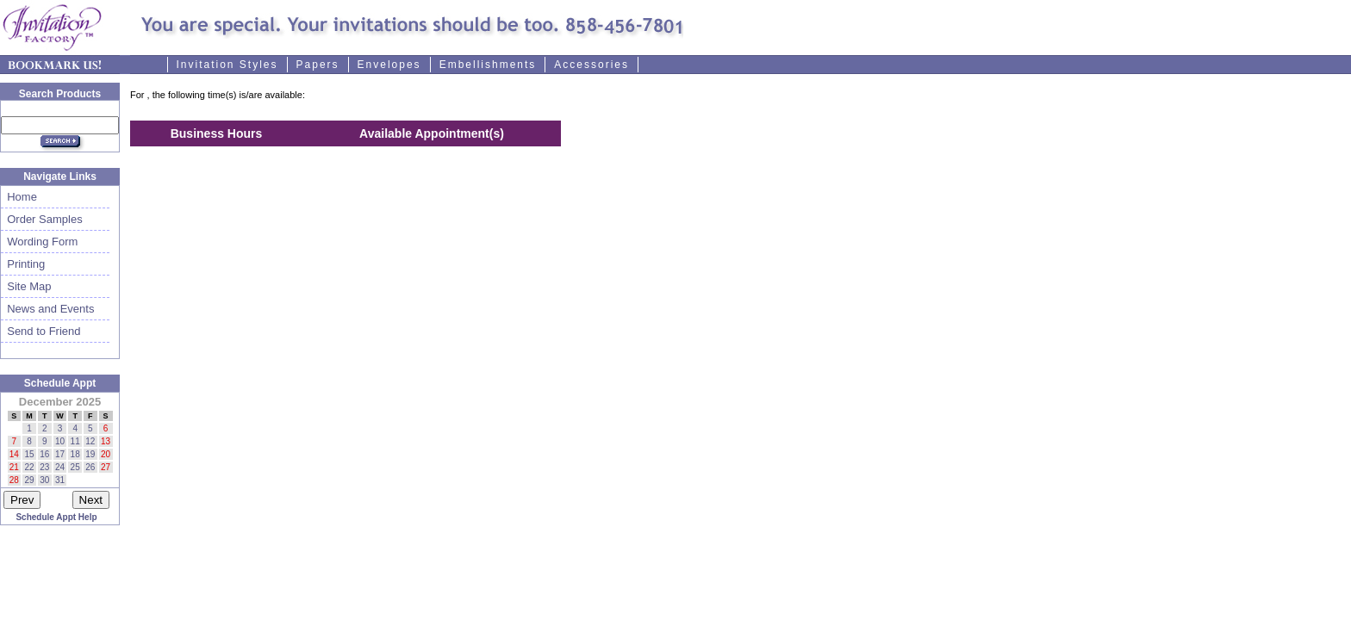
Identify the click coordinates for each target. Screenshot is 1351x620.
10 (60, 441)
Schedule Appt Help (56, 517)
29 (29, 480)
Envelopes (389, 65)
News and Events (47, 308)
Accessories (591, 65)
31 (60, 480)
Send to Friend (41, 331)
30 (44, 480)
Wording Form (39, 241)
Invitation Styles (227, 65)
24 (60, 467)
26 (90, 467)
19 (90, 454)
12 (90, 441)
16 (44, 454)
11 (75, 441)
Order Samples (42, 219)
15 (29, 454)
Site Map (26, 286)
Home (19, 196)
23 (44, 467)
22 (29, 467)
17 (60, 454)
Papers (317, 65)
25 (75, 467)
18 (75, 454)
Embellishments (488, 65)
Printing (23, 263)
